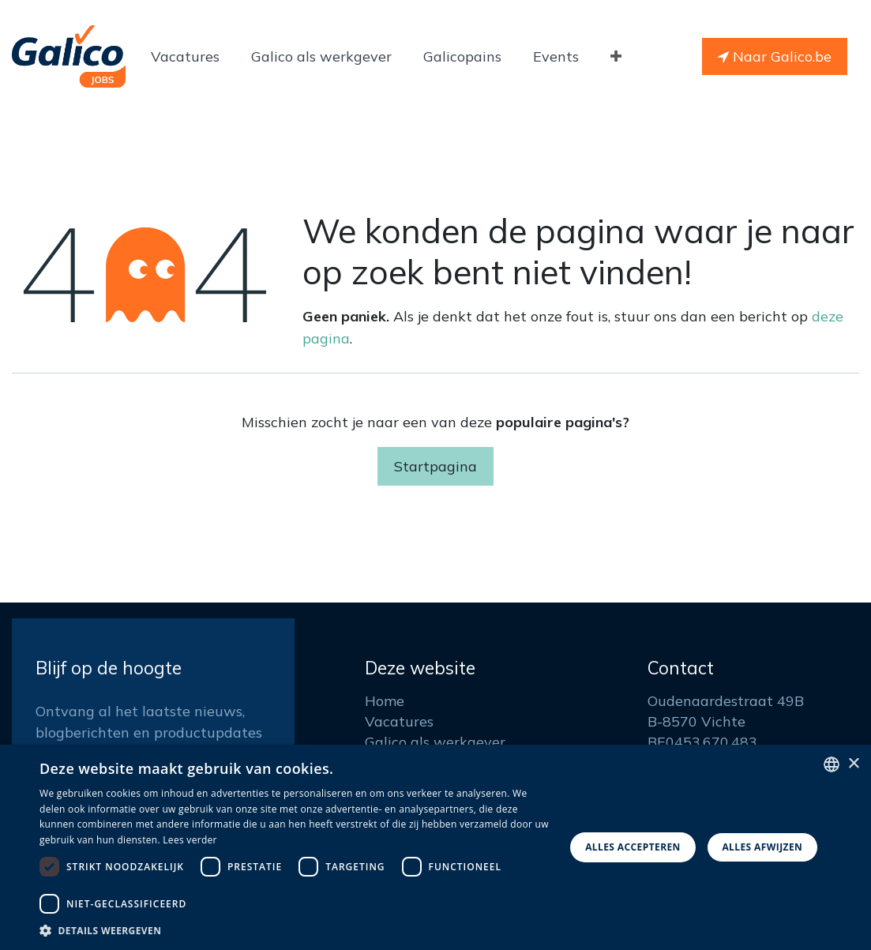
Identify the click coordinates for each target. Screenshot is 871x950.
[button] (294, 930)
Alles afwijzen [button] (762, 847)
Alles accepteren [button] (633, 847)
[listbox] (831, 764)
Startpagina (435, 466)
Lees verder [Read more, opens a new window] (190, 840)
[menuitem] (185, 56)
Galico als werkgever (435, 742)
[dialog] (435, 847)
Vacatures (399, 721)
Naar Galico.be (775, 56)
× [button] (853, 764)
